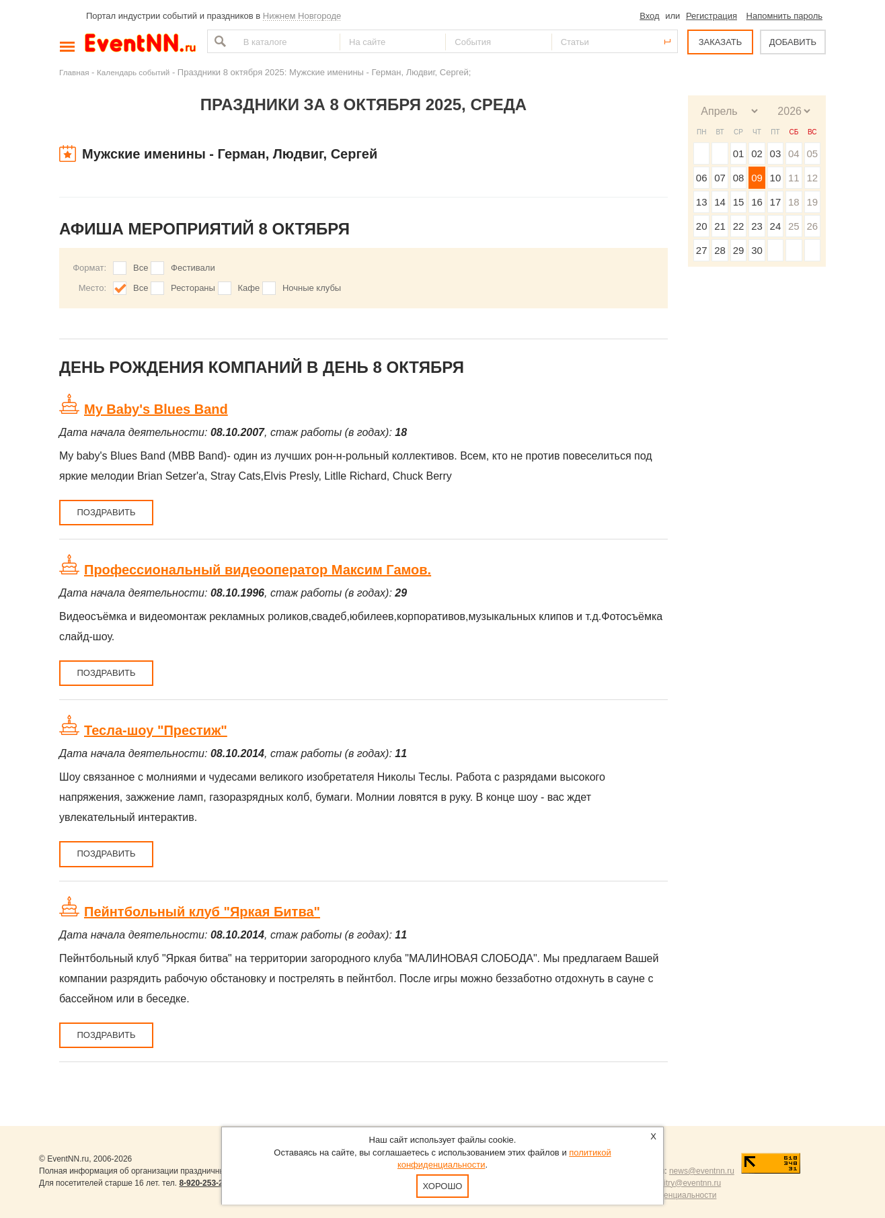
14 (720, 202)
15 (738, 202)
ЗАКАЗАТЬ (720, 42)
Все (140, 268)
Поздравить (106, 512)
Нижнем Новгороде (302, 16)
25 (794, 226)
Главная (74, 72)
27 (701, 250)
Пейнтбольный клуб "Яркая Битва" (202, 911)
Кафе (249, 288)
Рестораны (193, 288)
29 (738, 250)
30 (757, 250)
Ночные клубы (311, 288)
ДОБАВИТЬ (792, 42)
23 (757, 226)
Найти (218, 41)
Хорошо (443, 1186)
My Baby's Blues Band (156, 409)
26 (812, 226)
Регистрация (711, 16)
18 (794, 202)
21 (720, 226)
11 (794, 177)
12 (812, 177)
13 (701, 202)
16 (757, 202)
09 (757, 177)
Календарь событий (133, 72)
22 (738, 226)
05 (812, 153)
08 (738, 177)
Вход (649, 16)
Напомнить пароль (784, 16)
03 (775, 153)
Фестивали (193, 268)
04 (794, 153)
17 (775, 202)
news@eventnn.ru (701, 1171)
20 (701, 226)
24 (775, 226)
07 (720, 177)
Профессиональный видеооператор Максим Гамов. (257, 569)
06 (701, 177)
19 (812, 202)
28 (720, 250)
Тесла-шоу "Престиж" (155, 730)
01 (738, 153)
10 (775, 177)
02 (757, 153)
